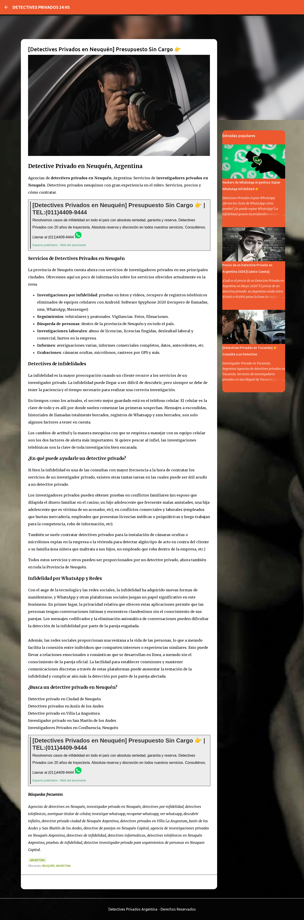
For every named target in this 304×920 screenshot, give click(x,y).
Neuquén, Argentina (56, 865)
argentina (37, 860)
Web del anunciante (73, 245)
